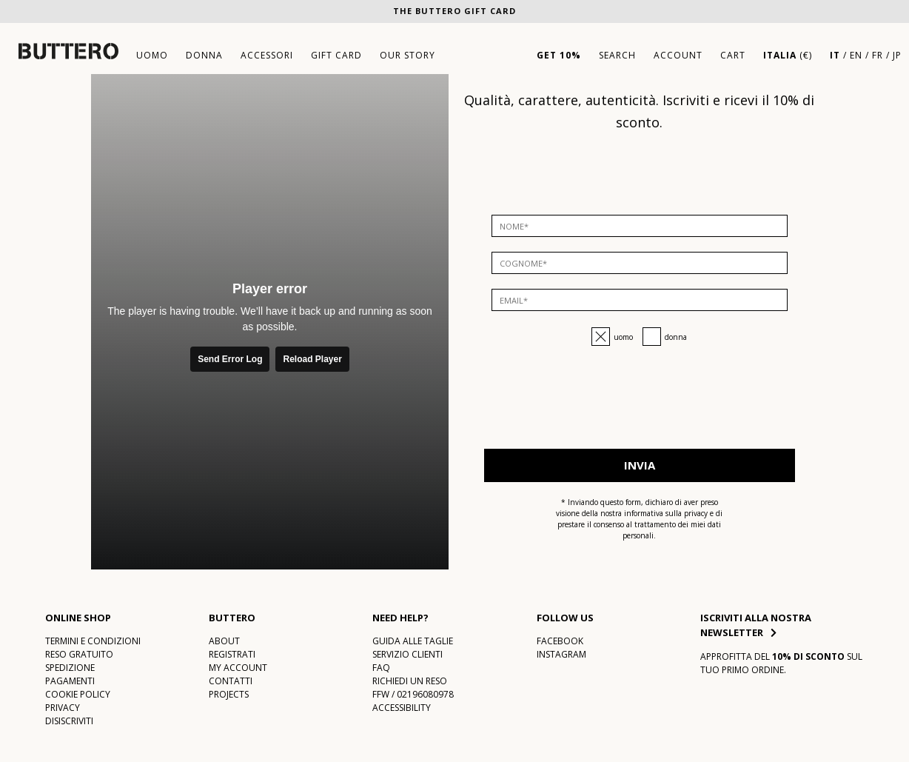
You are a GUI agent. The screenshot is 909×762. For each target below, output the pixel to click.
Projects (229, 694)
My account (238, 667)
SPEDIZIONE (70, 667)
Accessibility (401, 707)
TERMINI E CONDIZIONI (93, 641)
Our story (407, 55)
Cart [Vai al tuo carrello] (732, 55)
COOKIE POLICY (77, 694)
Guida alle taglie (412, 641)
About (224, 641)
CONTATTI (230, 681)
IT (835, 55)
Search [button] (617, 55)
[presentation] (639, 405)
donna (204, 55)
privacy (696, 513)
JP (897, 55)
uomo (152, 55)
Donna (676, 337)
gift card (336, 55)
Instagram (561, 654)
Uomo (623, 337)
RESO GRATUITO (79, 654)
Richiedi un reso (409, 681)
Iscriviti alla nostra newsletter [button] (755, 625)
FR (877, 55)
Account (678, 55)
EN (856, 55)
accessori (267, 55)
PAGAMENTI (70, 681)
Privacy (62, 707)
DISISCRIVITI (69, 721)
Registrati (232, 654)
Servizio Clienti (407, 654)
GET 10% (559, 55)
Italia (779, 55)
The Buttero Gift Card (454, 10)
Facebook (560, 641)
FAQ (381, 667)
